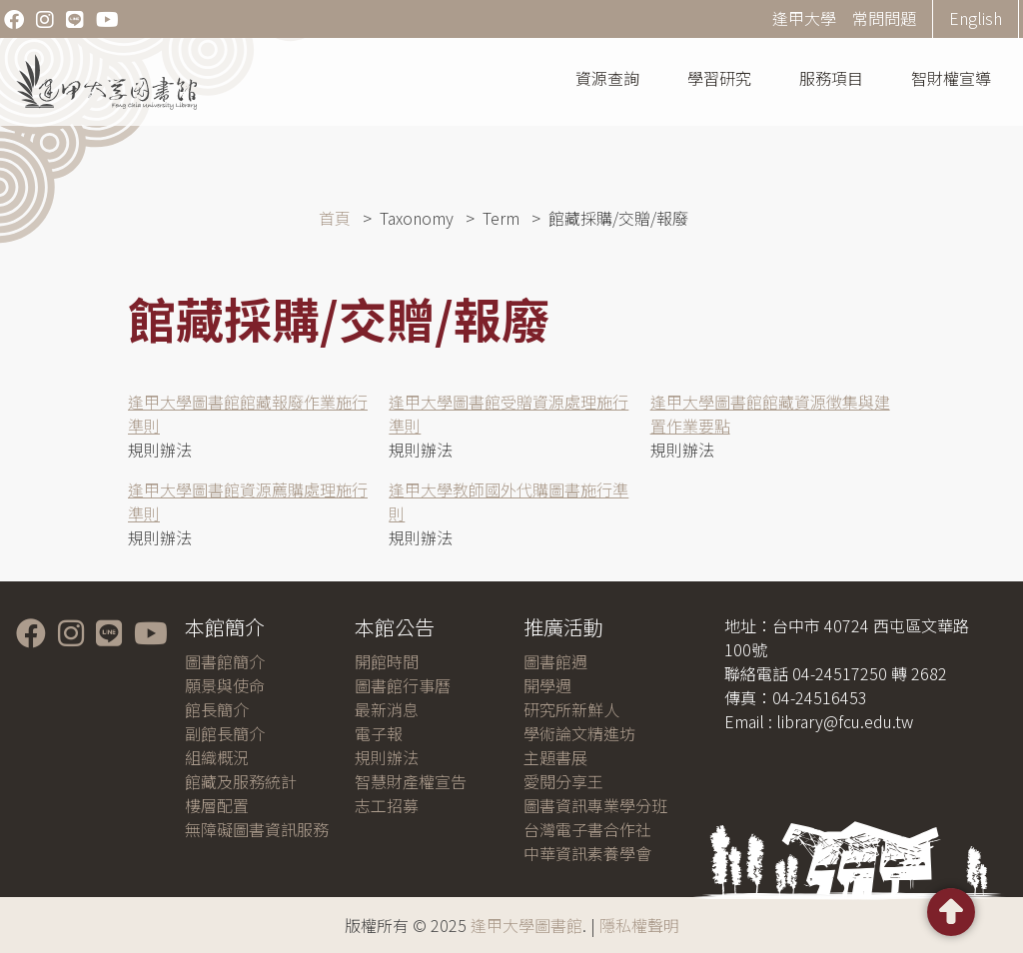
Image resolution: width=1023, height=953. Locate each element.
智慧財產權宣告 (411, 781)
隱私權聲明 (639, 925)
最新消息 (387, 709)
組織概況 (217, 757)
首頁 (335, 218)
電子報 (379, 733)
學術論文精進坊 (579, 733)
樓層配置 (217, 805)
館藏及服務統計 (241, 781)
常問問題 (884, 18)
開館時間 (387, 661)
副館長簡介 (225, 733)
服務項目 (831, 78)
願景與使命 (225, 685)
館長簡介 (217, 709)
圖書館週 (555, 661)
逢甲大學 (804, 18)
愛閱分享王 (563, 781)
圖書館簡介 (225, 661)
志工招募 (387, 805)
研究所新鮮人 (571, 709)
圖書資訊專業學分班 (595, 805)
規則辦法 (387, 757)
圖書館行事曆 (403, 685)
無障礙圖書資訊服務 (257, 829)
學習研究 (719, 78)
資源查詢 (607, 78)
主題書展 (555, 757)
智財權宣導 (951, 78)
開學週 (547, 685)
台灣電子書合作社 (587, 829)
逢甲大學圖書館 (526, 925)
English (975, 18)
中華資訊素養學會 (587, 853)
